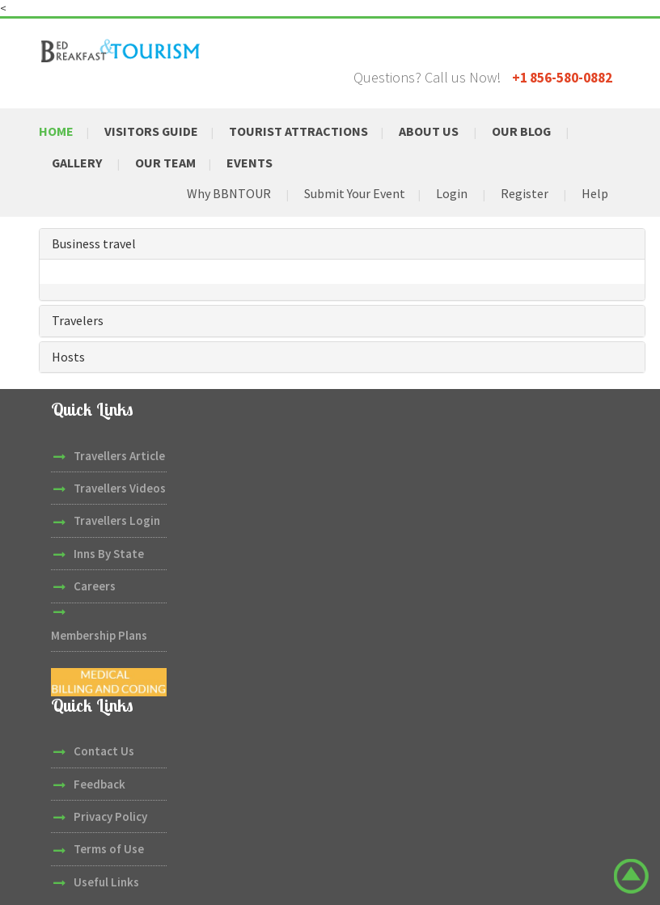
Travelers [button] (78, 319)
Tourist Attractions (298, 131)
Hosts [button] (68, 356)
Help (595, 193)
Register (524, 193)
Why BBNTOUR (229, 193)
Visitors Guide (151, 131)
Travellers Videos (120, 487)
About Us (429, 131)
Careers (95, 585)
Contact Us (104, 750)
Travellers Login (117, 520)
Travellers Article (119, 455)
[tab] (342, 243)
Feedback (99, 783)
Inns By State (109, 552)
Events (249, 162)
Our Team (165, 162)
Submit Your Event (354, 193)
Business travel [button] (94, 243)
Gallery (77, 162)
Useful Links (106, 881)
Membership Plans (99, 634)
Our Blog (521, 131)
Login (452, 193)
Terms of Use (109, 848)
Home (56, 131)
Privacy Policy (110, 815)
